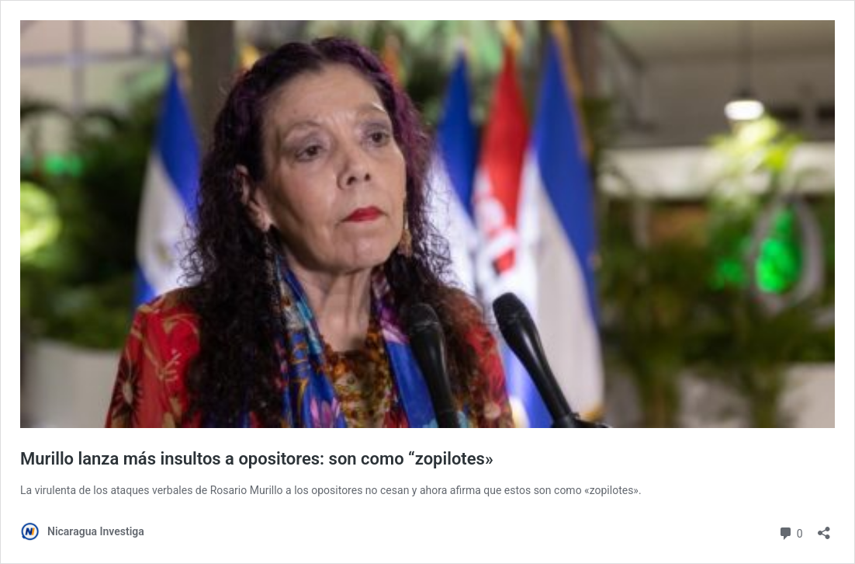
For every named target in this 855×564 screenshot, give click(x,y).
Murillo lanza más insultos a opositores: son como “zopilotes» (256, 458)
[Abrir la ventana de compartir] (824, 528)
